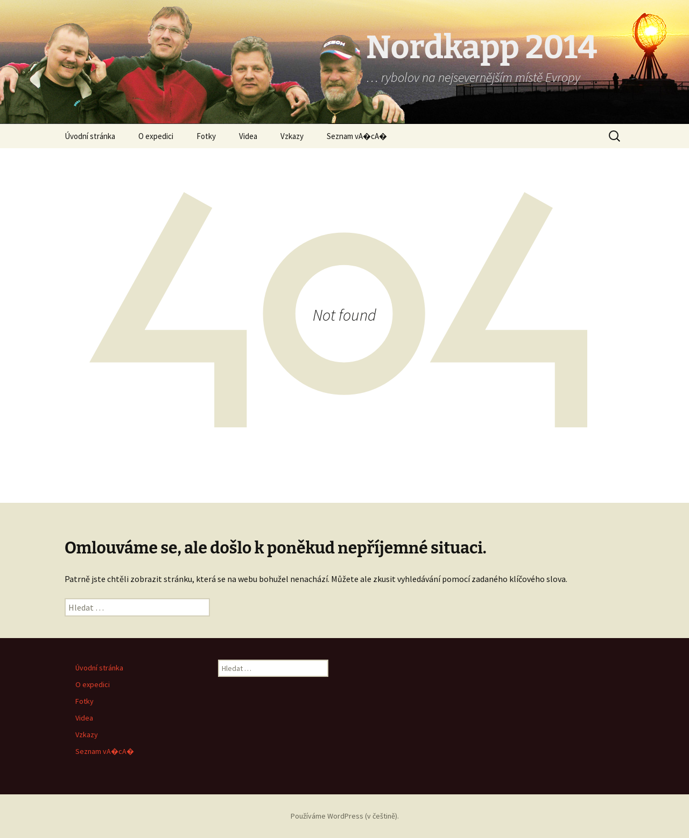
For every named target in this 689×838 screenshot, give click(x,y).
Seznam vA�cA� (357, 136)
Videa (248, 136)
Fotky (206, 136)
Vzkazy (292, 136)
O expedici (155, 136)
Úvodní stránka (90, 136)
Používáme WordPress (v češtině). (345, 816)
